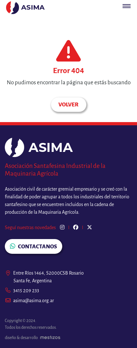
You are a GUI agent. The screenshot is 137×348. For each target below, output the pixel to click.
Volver (68, 105)
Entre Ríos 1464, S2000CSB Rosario (44, 273)
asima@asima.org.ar (29, 300)
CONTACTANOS (33, 246)
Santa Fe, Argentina (32, 280)
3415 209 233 (22, 290)
